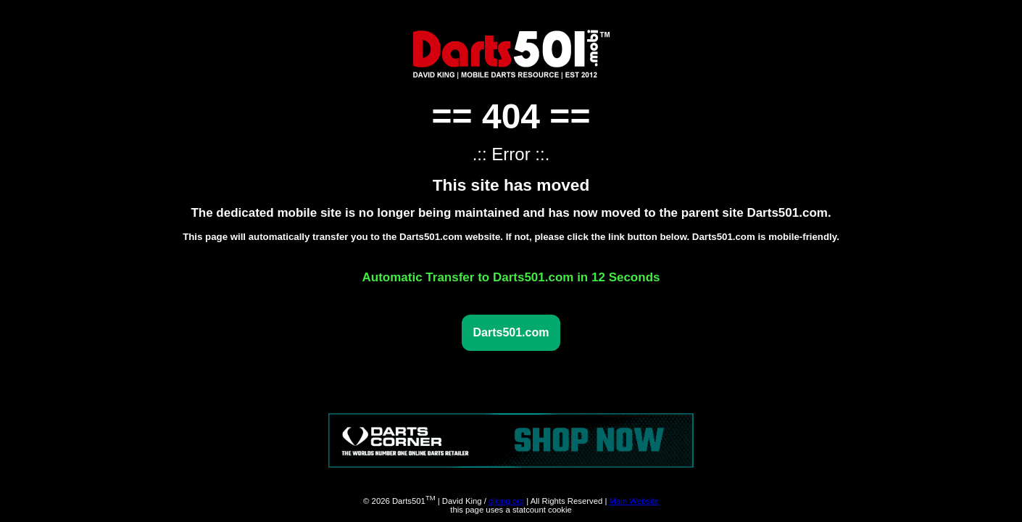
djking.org (506, 501)
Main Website (633, 501)
